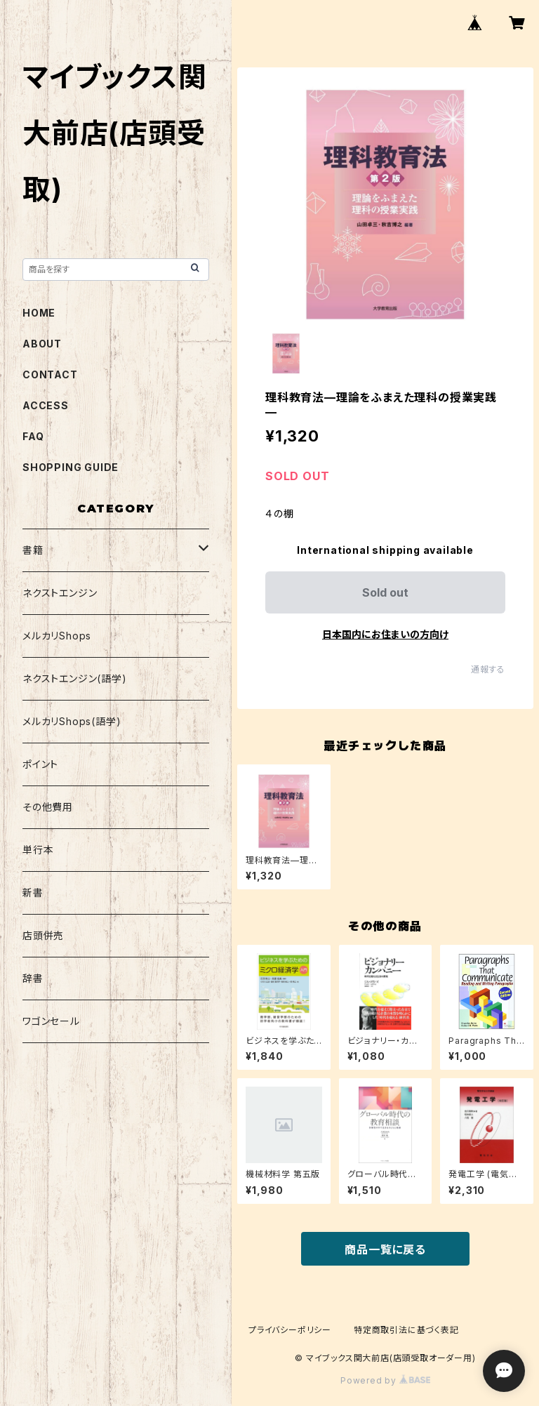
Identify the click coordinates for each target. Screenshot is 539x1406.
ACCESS (45, 405)
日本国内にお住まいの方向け (385, 634)
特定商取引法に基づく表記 (406, 1330)
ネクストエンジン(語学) (74, 678)
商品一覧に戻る (385, 1249)
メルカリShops (56, 636)
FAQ (33, 436)
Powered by (385, 1380)
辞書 (33, 978)
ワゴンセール (51, 1021)
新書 (33, 892)
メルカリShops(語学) (71, 721)
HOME (38, 313)
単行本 (37, 850)
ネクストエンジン (59, 593)
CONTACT (50, 374)
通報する (488, 669)
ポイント (40, 764)
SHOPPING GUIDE (70, 467)
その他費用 (47, 807)
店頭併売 (43, 935)
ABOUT (42, 344)
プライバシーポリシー (289, 1330)
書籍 (33, 550)
